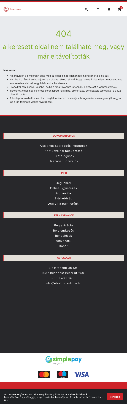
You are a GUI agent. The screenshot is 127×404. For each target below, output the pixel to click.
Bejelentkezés (63, 230)
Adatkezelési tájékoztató (63, 151)
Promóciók (63, 193)
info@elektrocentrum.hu (63, 283)
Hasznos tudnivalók (63, 161)
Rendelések (63, 235)
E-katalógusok (63, 156)
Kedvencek (63, 241)
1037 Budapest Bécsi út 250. (63, 273)
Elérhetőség (63, 198)
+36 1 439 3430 (63, 278)
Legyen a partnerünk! (63, 203)
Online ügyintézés (63, 188)
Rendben (115, 396)
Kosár (63, 246)
